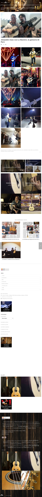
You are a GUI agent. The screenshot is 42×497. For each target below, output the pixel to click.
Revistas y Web (12, 422)
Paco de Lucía (4, 285)
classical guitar (12, 445)
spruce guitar (7, 443)
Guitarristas (22, 422)
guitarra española (15, 444)
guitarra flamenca (20, 445)
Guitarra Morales (28, 170)
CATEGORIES (3, 316)
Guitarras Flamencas (5, 170)
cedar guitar (5, 440)
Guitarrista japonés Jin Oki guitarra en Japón (11, 259)
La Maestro (25, 447)
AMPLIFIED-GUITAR (4, 334)
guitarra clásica (10, 440)
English (4, 418)
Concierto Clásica (11, 428)
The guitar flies (8, 426)
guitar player (28, 440)
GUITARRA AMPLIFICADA (5, 331)
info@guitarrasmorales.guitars (7, 298)
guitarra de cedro (20, 442)
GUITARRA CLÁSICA (4, 322)
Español (4, 417)
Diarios (9, 425)
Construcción (4, 281)
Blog (3, 287)
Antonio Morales (17, 447)
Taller (2, 279)
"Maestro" (23, 428)
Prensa (3, 289)
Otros (5, 422)
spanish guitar (26, 442)
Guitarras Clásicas (16, 425)
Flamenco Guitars (28, 423)
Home (3, 275)
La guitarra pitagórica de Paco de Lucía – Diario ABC (11, 239)
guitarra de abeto (25, 443)
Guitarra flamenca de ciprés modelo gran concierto (16, 167)
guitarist (26, 445)
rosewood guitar (34, 443)
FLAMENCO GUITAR (4, 329)
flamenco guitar (21, 440)
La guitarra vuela (29, 164)
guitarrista (6, 445)
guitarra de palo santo (35, 442)
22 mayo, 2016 (11, 170)
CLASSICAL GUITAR (4, 324)
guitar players (32, 447)
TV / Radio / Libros (30, 428)
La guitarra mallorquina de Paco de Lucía (31, 239)
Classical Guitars (17, 428)
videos (16, 440)
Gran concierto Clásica (34, 425)
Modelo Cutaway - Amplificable (32, 426)
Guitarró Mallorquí (15, 426)
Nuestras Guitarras (5, 283)
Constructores (4, 277)
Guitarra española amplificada (20, 423)
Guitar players (23, 426)
